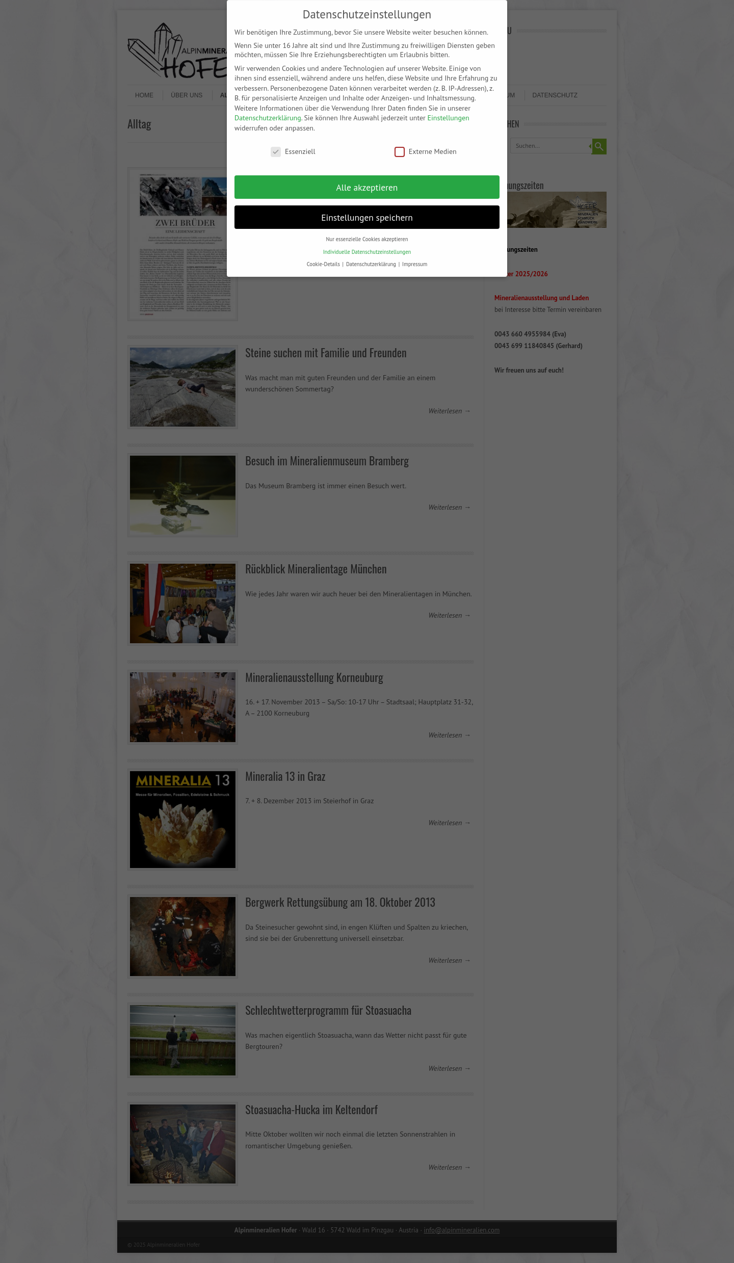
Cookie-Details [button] (324, 254)
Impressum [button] (414, 254)
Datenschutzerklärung (267, 108)
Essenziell (293, 141)
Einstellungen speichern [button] (367, 208)
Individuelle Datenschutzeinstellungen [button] (367, 242)
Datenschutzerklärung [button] (372, 254)
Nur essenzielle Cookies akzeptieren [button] (367, 229)
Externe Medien (426, 141)
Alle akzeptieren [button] (367, 177)
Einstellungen (448, 108)
